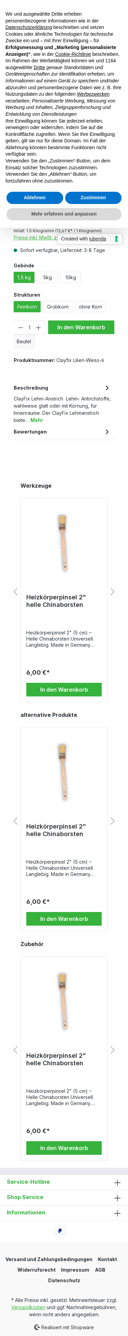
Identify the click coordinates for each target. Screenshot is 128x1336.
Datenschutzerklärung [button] (28, 27)
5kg (47, 277)
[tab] (62, 403)
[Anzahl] (29, 327)
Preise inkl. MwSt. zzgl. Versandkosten (57, 237)
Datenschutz (64, 1280)
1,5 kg (24, 277)
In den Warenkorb (81, 327)
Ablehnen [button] (35, 197)
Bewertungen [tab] (62, 431)
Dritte (39, 67)
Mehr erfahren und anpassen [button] (64, 214)
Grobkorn (58, 307)
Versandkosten (28, 1307)
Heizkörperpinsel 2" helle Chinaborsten (56, 601)
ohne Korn (90, 307)
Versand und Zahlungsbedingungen (49, 1259)
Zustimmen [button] (93, 197)
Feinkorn (27, 307)
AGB (100, 1270)
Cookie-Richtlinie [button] (73, 54)
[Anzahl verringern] (20, 327)
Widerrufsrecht (36, 1270)
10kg (71, 277)
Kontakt (107, 1259)
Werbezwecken (93, 94)
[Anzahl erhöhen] (38, 327)
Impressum (75, 1270)
